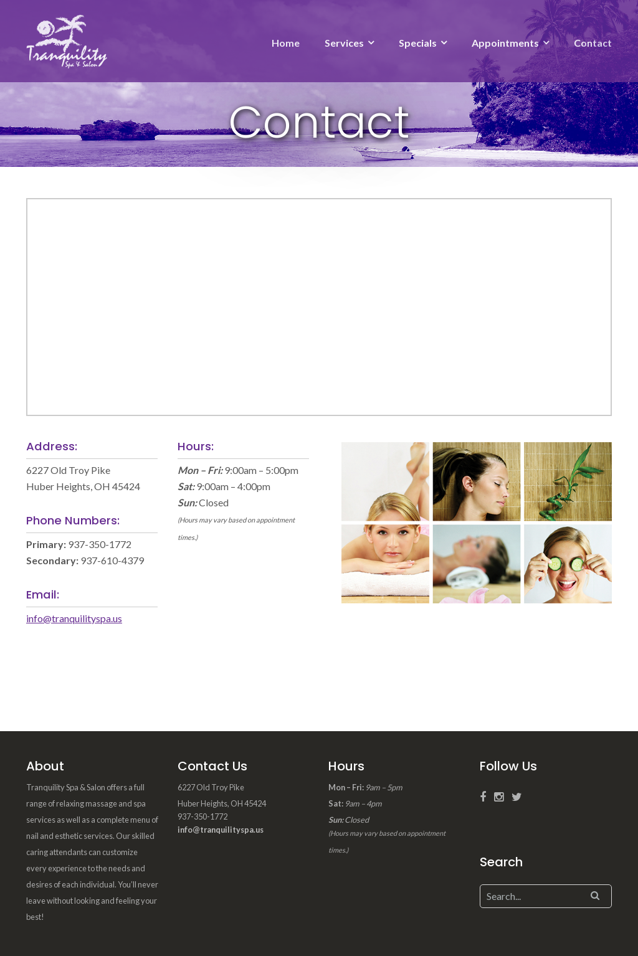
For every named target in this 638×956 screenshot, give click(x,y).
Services (344, 43)
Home (286, 43)
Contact (593, 43)
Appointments (505, 43)
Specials (418, 43)
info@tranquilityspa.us (74, 618)
